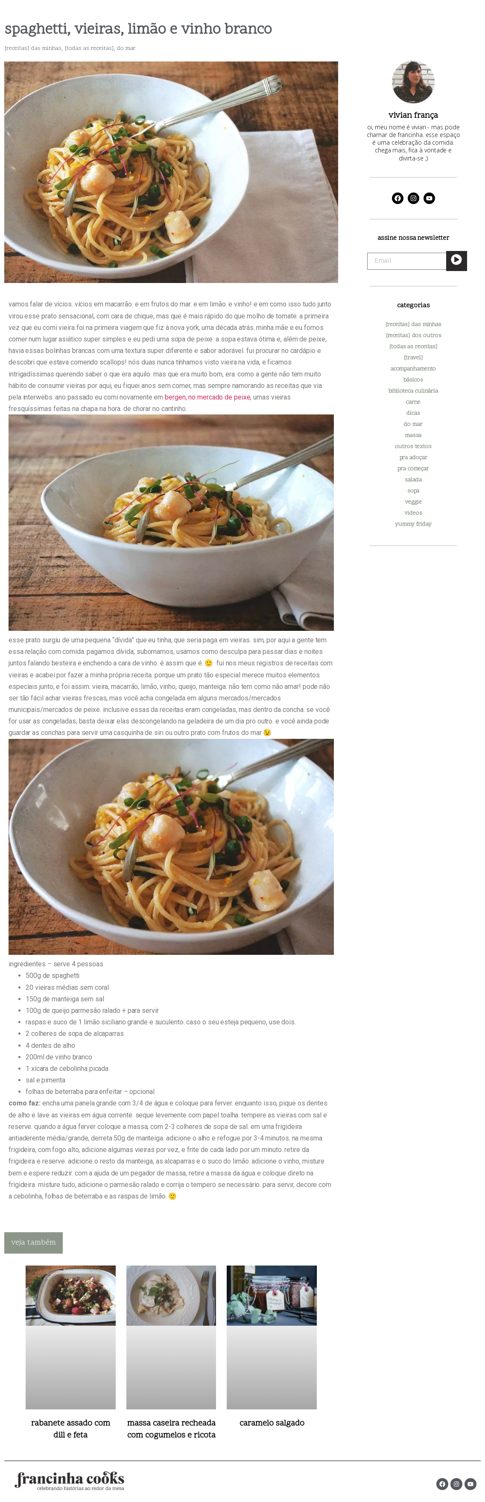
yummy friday (413, 524)
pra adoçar (413, 458)
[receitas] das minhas (32, 48)
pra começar (413, 469)
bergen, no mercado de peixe (207, 397)
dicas (413, 413)
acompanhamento (413, 369)
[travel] (413, 358)
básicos (413, 380)
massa (413, 436)
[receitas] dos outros (413, 336)
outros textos (413, 447)
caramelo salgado (272, 1423)
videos (413, 513)
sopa (413, 491)
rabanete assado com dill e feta (70, 1430)
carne (413, 402)
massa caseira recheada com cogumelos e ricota (171, 1430)
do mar (126, 48)
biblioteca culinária (413, 391)
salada (413, 480)
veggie (413, 502)
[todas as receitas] (89, 48)
